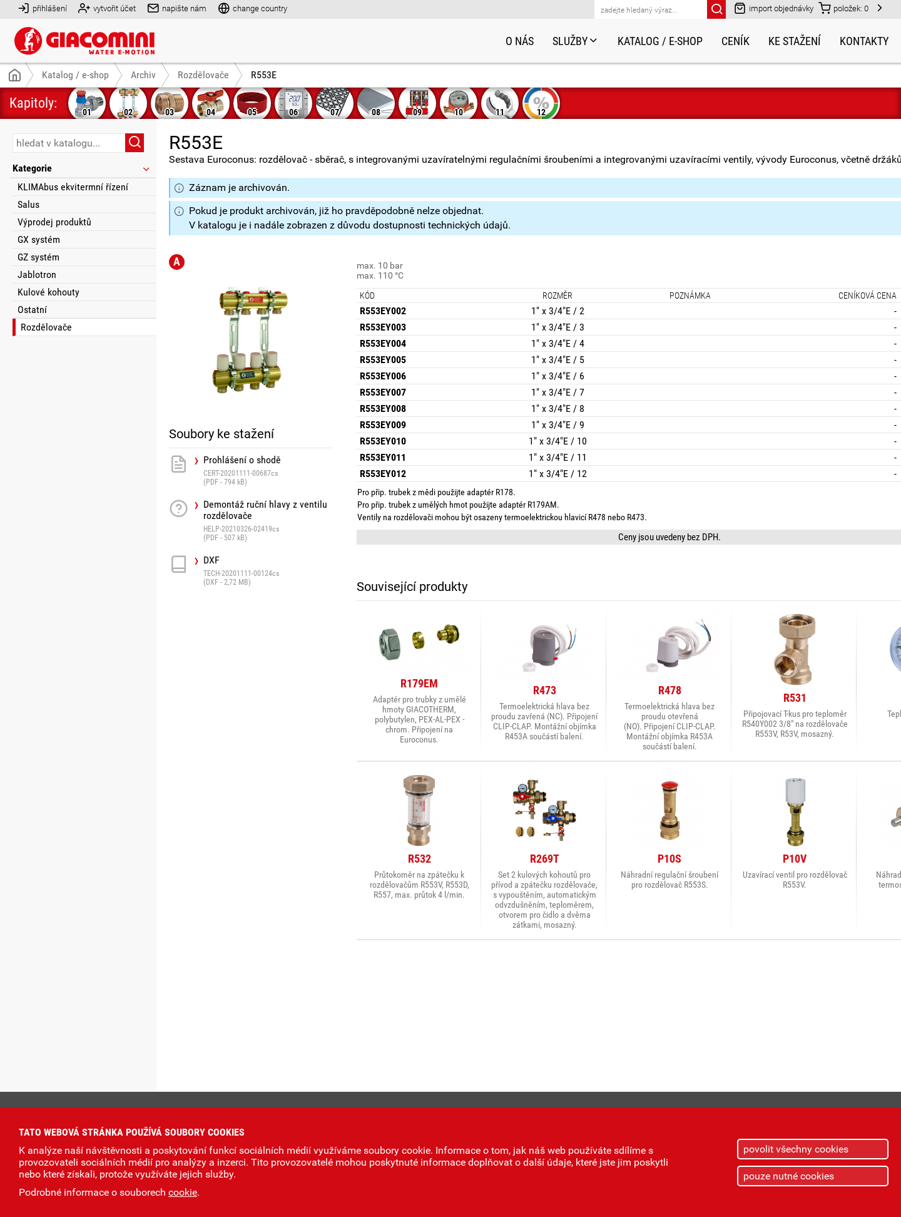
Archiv (143, 75)
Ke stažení (794, 41)
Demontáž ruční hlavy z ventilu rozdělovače (267, 533)
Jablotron (37, 274)
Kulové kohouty (48, 292)
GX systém (39, 239)
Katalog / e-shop (660, 41)
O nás (520, 41)
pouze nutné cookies (788, 1176)
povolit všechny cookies (795, 1149)
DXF (267, 584)
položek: (843, 8)
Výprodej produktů (54, 222)
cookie (182, 1192)
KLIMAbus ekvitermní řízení (73, 187)
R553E (264, 75)
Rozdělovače (46, 327)
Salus (28, 204)
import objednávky (773, 8)
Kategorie (82, 168)
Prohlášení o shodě (267, 484)
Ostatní (32, 310)
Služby (575, 41)
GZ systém (38, 257)
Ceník (735, 41)
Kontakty (864, 41)
